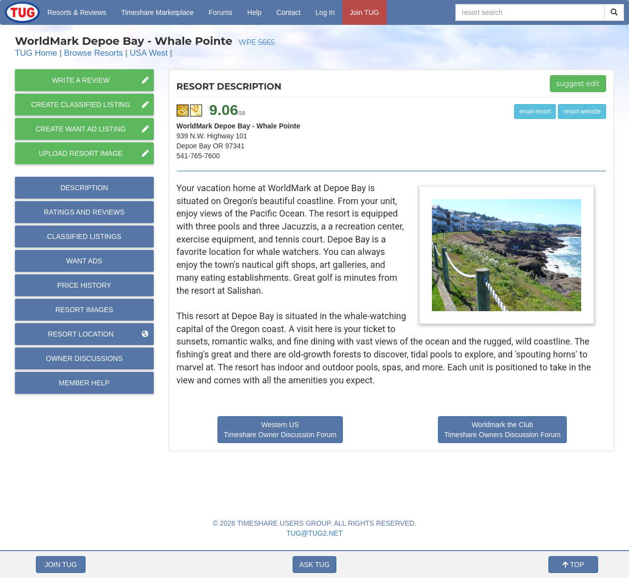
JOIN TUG (60, 565)
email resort (535, 111)
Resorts (76, 12)
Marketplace (157, 12)
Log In (325, 12)
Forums (220, 12)
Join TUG (364, 12)
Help (254, 12)
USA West (149, 53)
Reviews (84, 212)
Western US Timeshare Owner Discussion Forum (280, 430)
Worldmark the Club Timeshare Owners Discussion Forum (502, 430)
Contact (289, 12)
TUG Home (36, 53)
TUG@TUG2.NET (315, 533)
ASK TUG (314, 565)
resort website (582, 111)
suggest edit (578, 83)
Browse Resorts (93, 53)
